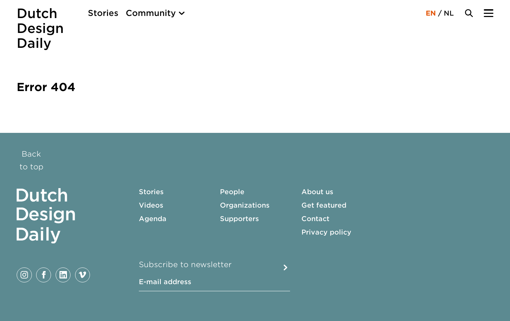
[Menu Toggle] (488, 13)
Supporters (239, 219)
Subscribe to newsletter (185, 264)
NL (449, 13)
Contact (315, 219)
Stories (103, 13)
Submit (285, 267)
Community (151, 13)
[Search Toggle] (469, 13)
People (232, 192)
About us (317, 192)
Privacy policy (326, 232)
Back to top (31, 160)
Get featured (323, 205)
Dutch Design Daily (40, 28)
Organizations (245, 205)
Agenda (152, 219)
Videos (151, 205)
